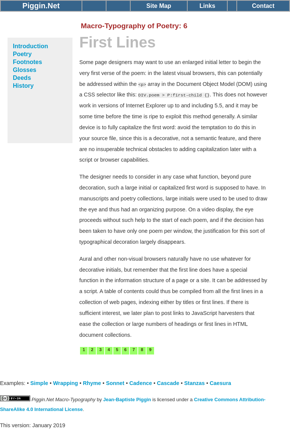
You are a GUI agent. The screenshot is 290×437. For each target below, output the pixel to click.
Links (207, 6)
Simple (39, 383)
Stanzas (194, 383)
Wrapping (65, 383)
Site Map (159, 6)
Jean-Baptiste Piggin (127, 399)
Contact (263, 6)
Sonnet (115, 383)
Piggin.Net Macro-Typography (64, 399)
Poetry (22, 54)
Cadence (140, 383)
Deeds (22, 78)
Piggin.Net (41, 6)
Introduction (30, 46)
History (23, 86)
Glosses (24, 70)
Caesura (220, 383)
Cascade (168, 383)
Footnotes (27, 62)
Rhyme (92, 383)
